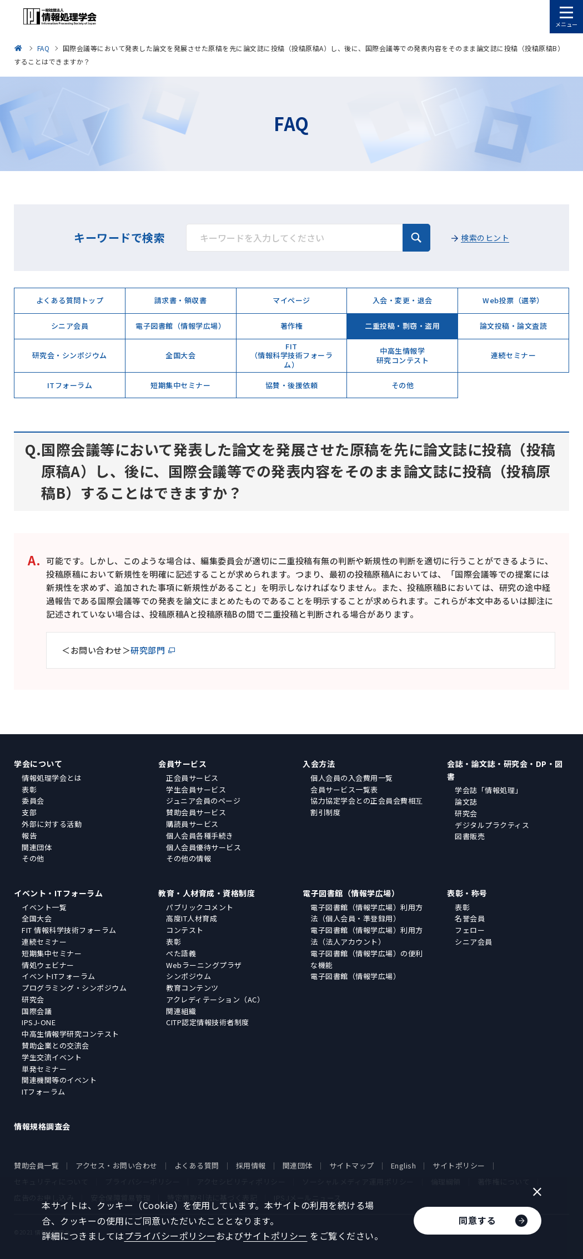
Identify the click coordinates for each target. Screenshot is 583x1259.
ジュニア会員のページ (203, 800)
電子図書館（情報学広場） (180, 325)
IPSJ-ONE (39, 1022)
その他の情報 (188, 858)
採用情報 (251, 1165)
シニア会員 (70, 325)
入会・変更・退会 (403, 300)
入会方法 (319, 763)
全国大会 (180, 355)
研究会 (466, 813)
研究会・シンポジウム (69, 355)
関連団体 (37, 847)
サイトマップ (351, 1165)
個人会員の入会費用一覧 (351, 778)
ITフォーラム (70, 385)
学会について (38, 763)
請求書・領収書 (180, 300)
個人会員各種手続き (200, 835)
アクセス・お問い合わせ (117, 1165)
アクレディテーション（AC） (215, 999)
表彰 (29, 789)
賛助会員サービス (196, 812)
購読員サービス (192, 824)
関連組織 (181, 1011)
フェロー (470, 930)
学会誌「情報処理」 (488, 790)
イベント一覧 (44, 907)
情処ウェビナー (48, 965)
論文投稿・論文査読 (513, 325)
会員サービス (182, 763)
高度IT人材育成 (191, 918)
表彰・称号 (467, 893)
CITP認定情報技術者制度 (207, 1022)
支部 (29, 812)
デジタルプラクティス (492, 825)
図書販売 (470, 836)
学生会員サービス (196, 789)
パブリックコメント (200, 907)
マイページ (291, 300)
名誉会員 (470, 918)
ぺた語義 (181, 953)
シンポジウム (188, 976)
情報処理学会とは (52, 778)
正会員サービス (192, 778)
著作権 (291, 325)
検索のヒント (485, 237)
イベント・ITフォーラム (58, 893)
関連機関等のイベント (59, 1080)
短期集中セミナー (180, 385)
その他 (402, 385)
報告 (29, 835)
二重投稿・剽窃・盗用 (402, 325)
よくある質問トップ (70, 300)
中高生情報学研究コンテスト (70, 1034)
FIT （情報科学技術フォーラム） (291, 355)
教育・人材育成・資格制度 (206, 893)
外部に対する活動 (52, 824)
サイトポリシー (459, 1165)
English (403, 1165)
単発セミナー (44, 1069)
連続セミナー (513, 355)
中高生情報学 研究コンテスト (402, 355)
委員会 (33, 800)
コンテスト (185, 930)
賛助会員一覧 (36, 1165)
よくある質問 (196, 1165)
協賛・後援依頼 (291, 385)
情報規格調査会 (42, 1126)
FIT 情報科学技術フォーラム (69, 930)
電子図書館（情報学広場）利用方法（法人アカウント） (366, 936)
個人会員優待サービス (203, 847)
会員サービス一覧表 (344, 789)
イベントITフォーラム (59, 976)
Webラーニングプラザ (204, 965)
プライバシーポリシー (170, 1235)
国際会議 (37, 1011)
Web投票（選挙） (513, 300)
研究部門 (147, 650)
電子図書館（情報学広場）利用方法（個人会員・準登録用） (366, 913)
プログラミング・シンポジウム (74, 987)
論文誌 (466, 801)
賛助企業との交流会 (55, 1045)
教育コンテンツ (192, 987)
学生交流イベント (52, 1057)
